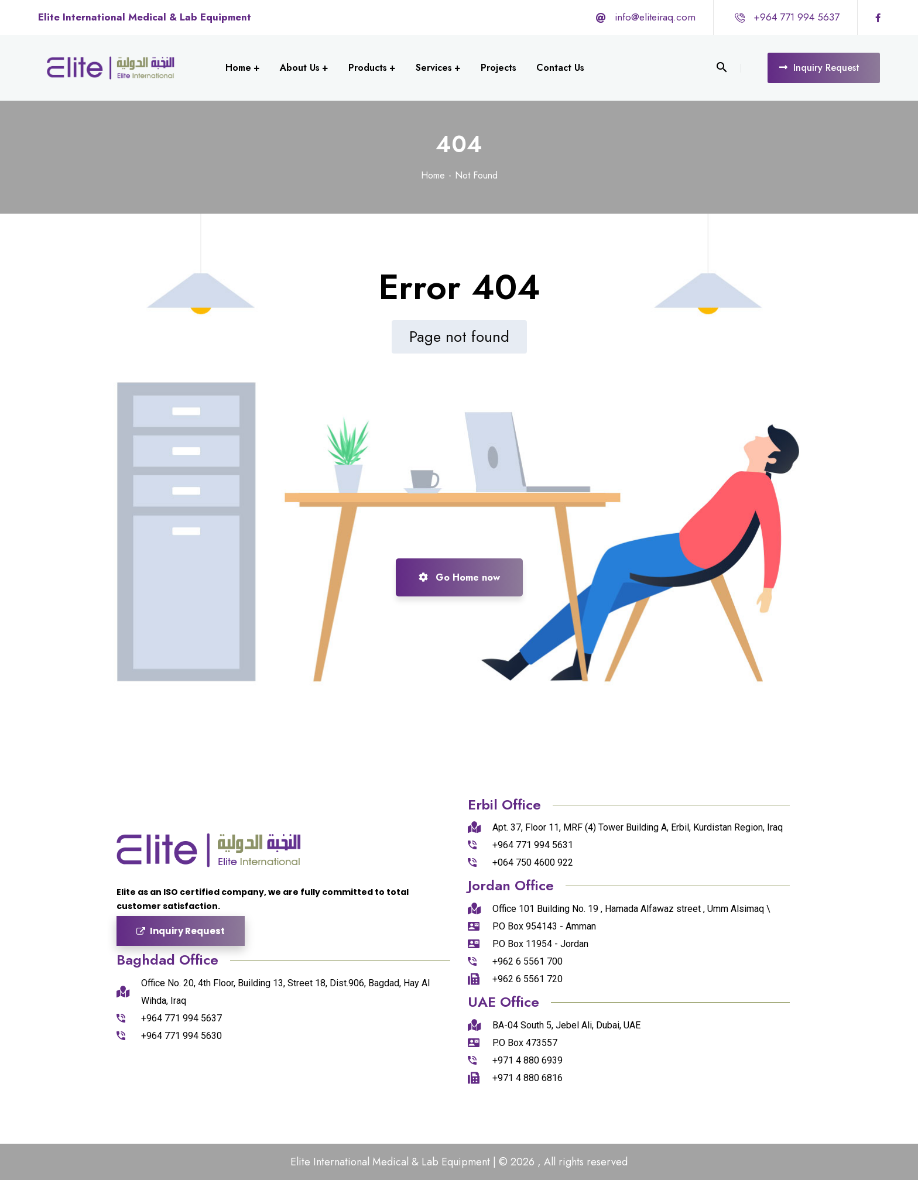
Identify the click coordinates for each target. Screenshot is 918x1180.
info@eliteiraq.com (655, 17)
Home (433, 175)
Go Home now (459, 577)
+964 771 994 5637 (796, 17)
